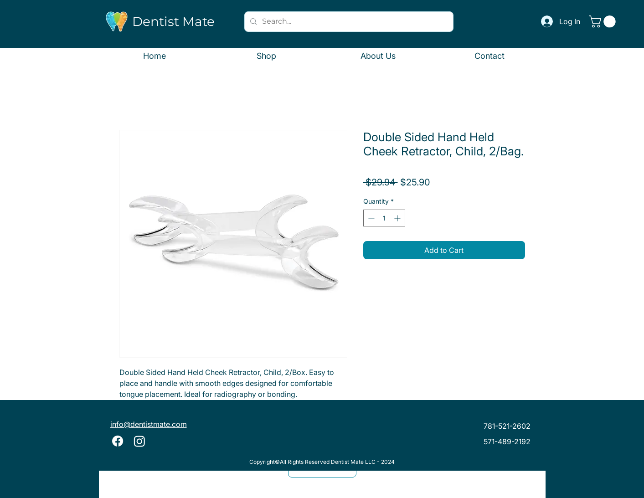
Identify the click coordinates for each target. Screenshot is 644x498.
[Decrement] (370, 218)
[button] (603, 21)
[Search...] (348, 21)
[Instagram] (139, 441)
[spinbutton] (384, 218)
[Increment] (398, 218)
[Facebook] (117, 441)
